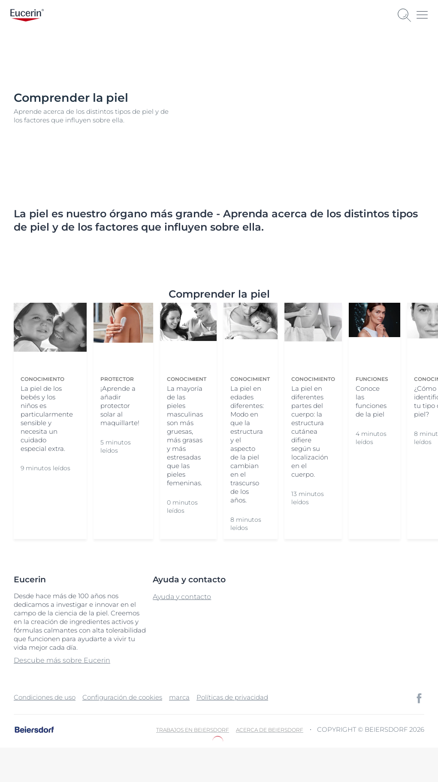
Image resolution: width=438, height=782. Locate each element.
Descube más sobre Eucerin (62, 660)
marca (179, 697)
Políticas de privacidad (232, 697)
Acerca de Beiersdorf (269, 730)
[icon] (419, 698)
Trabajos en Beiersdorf (192, 730)
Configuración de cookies (122, 697)
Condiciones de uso (45, 697)
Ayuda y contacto (182, 597)
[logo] (27, 15)
